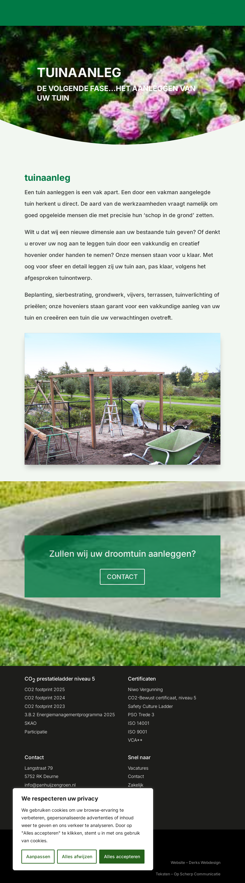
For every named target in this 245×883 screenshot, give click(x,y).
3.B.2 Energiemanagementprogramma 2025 (70, 714)
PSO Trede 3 (141, 714)
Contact (136, 776)
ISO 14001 (138, 723)
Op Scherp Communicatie (197, 874)
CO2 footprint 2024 (45, 697)
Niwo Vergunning (145, 689)
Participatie (36, 731)
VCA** (135, 740)
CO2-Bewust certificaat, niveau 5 (162, 697)
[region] (83, 829)
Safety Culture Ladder (150, 706)
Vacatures (138, 768)
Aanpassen (38, 856)
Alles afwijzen (77, 856)
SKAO (31, 723)
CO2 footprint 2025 (45, 689)
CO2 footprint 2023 (45, 706)
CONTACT (122, 577)
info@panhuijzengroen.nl (50, 785)
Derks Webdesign (204, 862)
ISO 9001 (137, 731)
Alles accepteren (122, 856)
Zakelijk (135, 785)
